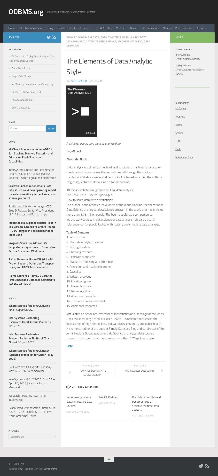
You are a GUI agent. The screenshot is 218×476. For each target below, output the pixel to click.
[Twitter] (49, 37)
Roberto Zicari (78, 81)
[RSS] (54, 37)
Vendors (120, 28)
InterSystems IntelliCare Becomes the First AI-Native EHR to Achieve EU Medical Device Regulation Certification (32, 174)
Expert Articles (103, 28)
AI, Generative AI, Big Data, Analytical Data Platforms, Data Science (32, 58)
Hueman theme (49, 468)
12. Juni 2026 (30, 322)
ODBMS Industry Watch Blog (36, 28)
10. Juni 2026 (30, 338)
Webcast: (14, 395)
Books (133, 28)
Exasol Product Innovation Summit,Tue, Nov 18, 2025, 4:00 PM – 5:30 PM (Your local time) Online (32, 412)
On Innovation (150, 28)
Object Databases (21, 107)
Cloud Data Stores (21, 68)
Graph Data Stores (21, 76)
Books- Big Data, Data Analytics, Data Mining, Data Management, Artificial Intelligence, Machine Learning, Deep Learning (108, 41)
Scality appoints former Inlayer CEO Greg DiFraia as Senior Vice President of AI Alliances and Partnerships (31, 210)
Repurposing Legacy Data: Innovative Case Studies (79, 401)
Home (11, 28)
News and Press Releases (177, 28)
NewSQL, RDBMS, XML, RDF (27, 91)
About (200, 28)
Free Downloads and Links (73, 28)
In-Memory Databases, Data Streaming (32, 84)
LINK (69, 346)
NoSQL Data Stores (22, 99)
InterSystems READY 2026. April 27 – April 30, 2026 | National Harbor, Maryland (32, 383)
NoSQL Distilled (108, 397)
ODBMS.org (26, 11)
